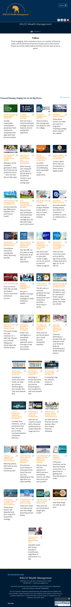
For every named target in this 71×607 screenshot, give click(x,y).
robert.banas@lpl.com (40, 583)
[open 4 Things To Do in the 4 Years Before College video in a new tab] (33, 500)
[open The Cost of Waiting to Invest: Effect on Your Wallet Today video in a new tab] (49, 242)
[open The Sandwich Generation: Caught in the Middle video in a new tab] (16, 155)
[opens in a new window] (58, 21)
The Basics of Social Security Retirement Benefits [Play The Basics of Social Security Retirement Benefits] (41, 327)
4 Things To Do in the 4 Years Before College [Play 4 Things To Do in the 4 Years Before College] (25, 501)
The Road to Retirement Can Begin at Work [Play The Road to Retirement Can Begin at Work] (10, 243)
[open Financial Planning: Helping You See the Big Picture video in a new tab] (66, 325)
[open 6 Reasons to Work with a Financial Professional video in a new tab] (41, 412)
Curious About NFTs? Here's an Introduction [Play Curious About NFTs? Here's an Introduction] (58, 156)
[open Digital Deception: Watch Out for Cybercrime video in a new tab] (49, 155)
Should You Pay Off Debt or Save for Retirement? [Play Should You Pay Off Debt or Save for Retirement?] (59, 285)
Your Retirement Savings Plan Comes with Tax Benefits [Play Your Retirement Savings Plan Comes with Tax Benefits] (26, 204)
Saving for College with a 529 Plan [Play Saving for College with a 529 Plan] (41, 116)
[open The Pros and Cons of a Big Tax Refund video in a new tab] (57, 371)
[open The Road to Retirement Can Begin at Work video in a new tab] (16, 242)
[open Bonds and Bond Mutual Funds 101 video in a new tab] (41, 371)
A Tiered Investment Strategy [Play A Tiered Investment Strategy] (24, 116)
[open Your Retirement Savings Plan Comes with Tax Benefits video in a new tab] (33, 201)
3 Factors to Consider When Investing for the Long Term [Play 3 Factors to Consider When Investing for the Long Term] (9, 502)
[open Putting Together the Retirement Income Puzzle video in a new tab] (16, 456)
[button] (63, 5)
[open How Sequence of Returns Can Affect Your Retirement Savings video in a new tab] (49, 456)
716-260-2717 (27, 583)
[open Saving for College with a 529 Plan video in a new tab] (49, 115)
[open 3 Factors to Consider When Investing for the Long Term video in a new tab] (16, 500)
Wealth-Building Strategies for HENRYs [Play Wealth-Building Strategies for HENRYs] (25, 286)
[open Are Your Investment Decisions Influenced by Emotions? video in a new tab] (25, 412)
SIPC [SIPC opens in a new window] (47, 588)
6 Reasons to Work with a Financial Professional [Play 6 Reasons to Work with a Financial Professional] (33, 414)
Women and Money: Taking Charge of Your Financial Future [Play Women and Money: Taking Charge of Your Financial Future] (51, 414)
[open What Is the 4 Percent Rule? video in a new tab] (49, 284)
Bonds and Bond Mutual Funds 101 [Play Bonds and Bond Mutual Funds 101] (33, 372)
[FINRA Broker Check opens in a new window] (62, 602)
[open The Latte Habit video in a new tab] (66, 500)
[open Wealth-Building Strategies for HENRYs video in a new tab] (33, 284)
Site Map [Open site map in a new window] (11, 603)
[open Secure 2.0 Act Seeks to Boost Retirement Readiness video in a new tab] (33, 242)
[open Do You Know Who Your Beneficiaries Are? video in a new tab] (41, 537)
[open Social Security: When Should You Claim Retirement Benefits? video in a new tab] (33, 456)
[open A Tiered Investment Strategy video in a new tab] (33, 115)
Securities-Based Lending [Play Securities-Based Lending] (58, 201)
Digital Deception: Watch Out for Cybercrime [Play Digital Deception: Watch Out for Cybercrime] (41, 157)
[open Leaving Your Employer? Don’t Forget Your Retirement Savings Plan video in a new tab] (33, 155)
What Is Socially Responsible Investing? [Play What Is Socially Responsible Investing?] (9, 116)
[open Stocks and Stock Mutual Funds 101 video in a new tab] (25, 371)
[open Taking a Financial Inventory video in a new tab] (66, 456)
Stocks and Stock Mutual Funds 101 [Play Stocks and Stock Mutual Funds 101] (17, 372)
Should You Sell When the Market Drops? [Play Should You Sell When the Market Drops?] (9, 326)
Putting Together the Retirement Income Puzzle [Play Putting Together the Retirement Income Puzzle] (9, 458)
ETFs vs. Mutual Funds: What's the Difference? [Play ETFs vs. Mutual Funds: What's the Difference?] (9, 202)
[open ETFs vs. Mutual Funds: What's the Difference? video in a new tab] (16, 201)
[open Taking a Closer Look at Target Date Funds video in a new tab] (49, 500)
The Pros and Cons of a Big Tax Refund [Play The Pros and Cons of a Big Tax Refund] (49, 372)
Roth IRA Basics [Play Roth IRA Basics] (9, 284)
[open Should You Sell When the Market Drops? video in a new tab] (16, 325)
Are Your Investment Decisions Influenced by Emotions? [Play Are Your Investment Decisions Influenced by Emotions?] (17, 415)
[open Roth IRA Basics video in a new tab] (16, 284)
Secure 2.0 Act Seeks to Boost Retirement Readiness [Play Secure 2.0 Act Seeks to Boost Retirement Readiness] (25, 244)
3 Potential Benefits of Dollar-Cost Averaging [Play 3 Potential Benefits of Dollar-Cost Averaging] (24, 327)
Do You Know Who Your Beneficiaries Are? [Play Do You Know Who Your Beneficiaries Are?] (33, 539)
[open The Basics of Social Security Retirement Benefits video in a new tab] (49, 325)
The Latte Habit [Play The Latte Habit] (58, 499)
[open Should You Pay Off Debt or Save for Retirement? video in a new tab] (66, 284)
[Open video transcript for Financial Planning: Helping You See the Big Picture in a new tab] (66, 97)
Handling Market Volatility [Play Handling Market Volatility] (59, 115)
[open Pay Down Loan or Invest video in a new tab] (49, 201)
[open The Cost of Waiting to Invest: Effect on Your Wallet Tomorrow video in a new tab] (66, 242)
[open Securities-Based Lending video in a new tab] (66, 201)
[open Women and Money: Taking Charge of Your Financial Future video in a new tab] (58, 412)
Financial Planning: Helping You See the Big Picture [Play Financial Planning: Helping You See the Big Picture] (57, 328)
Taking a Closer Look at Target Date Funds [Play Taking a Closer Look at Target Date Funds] (42, 501)
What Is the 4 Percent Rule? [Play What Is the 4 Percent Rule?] (41, 284)
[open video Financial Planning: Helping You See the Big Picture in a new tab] (61, 97)
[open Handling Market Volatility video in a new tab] (66, 115)
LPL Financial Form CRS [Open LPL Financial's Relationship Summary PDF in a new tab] (16, 574)
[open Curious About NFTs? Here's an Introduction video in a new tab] (66, 155)
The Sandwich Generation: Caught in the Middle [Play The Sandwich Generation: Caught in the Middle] (9, 157)
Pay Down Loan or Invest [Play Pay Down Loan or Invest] (42, 201)
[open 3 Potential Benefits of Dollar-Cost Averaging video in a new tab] (33, 325)
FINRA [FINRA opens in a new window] (43, 588)
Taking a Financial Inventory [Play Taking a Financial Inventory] (56, 457)
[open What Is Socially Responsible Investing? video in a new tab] (16, 115)
